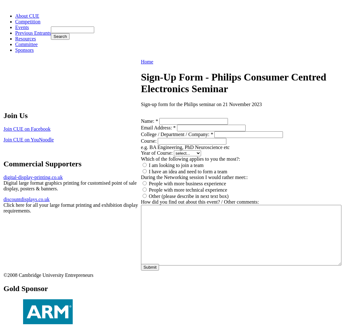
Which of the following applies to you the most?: (190, 159)
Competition (27, 21)
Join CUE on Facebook (27, 129)
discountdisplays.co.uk (26, 199)
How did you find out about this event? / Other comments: (200, 202)
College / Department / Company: (177, 134)
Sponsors (24, 50)
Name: (149, 121)
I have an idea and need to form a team (185, 171)
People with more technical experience (185, 190)
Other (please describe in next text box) (186, 196)
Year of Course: (157, 153)
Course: (149, 141)
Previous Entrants (33, 33)
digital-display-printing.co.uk (33, 177)
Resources (25, 38)
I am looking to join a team (173, 165)
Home (147, 61)
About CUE (27, 16)
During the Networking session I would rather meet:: (194, 177)
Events (22, 27)
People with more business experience (184, 183)
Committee (26, 44)
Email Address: (158, 127)
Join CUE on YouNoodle (28, 139)
